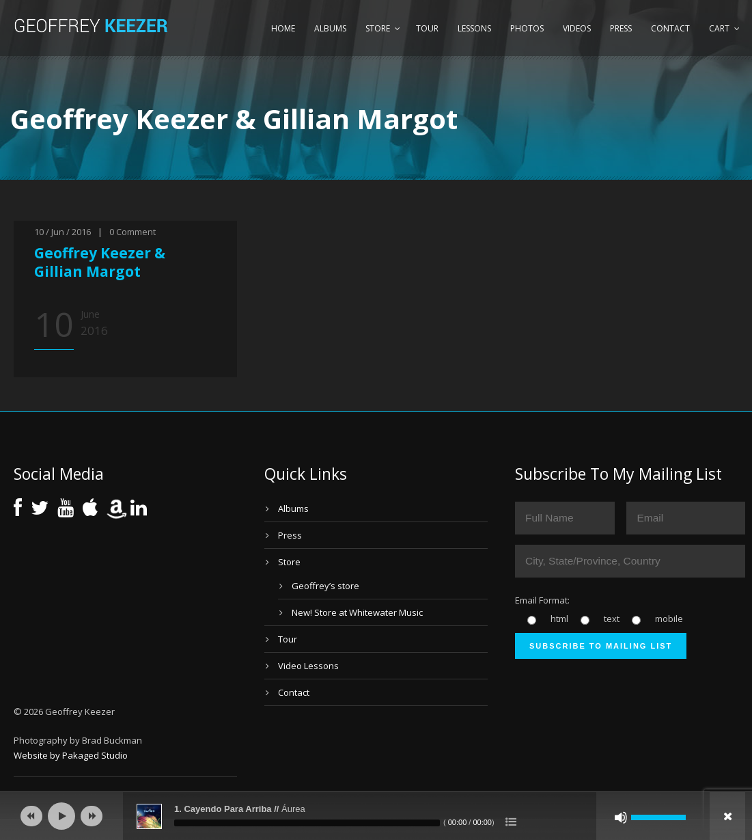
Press (621, 28)
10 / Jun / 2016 (62, 232)
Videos (577, 28)
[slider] (307, 822)
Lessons (474, 28)
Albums (330, 28)
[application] (376, 816)
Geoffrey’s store (325, 586)
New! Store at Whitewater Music (357, 612)
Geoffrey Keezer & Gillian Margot (99, 262)
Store (377, 28)
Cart (719, 28)
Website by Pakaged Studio (71, 755)
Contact (670, 28)
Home (283, 28)
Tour (427, 28)
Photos (527, 28)
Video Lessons (308, 666)
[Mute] (621, 817)
